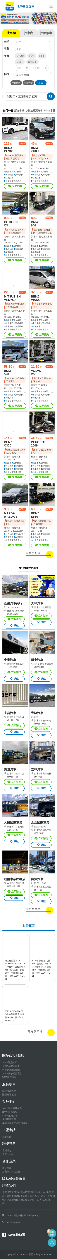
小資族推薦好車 (34, 110)
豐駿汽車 (16, 456)
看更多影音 (35, 1031)
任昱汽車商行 (13, 603)
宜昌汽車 (10, 713)
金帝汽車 (10, 660)
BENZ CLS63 (8, 149)
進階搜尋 (28, 83)
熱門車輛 (8, 110)
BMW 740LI (35, 149)
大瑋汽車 (37, 603)
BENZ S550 (35, 515)
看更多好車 (33, 553)
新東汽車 (37, 660)
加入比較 (22, 143)
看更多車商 (33, 909)
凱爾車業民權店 (14, 879)
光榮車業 (43, 385)
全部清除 (16, 83)
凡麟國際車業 (13, 822)
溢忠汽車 (16, 385)
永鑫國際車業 (40, 822)
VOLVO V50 (36, 372)
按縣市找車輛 (22, 75)
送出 (41, 83)
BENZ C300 (8, 443)
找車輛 (11, 33)
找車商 (28, 33)
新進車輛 (19, 110)
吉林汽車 (37, 769)
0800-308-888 (13, 1222)
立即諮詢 (15, 186)
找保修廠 (46, 33)
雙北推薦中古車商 (28, 568)
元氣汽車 (16, 528)
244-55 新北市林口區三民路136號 (23, 1215)
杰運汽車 (10, 769)
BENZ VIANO (36, 298)
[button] (13, 137)
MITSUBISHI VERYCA (13, 298)
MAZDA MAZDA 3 (10, 515)
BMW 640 (35, 223)
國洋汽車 (37, 879)
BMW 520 (8, 372)
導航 (14, 625)
